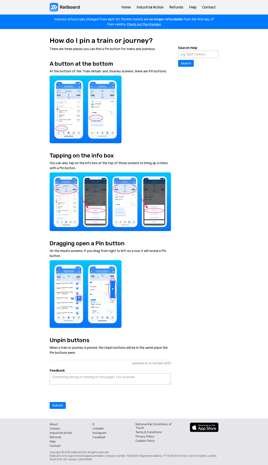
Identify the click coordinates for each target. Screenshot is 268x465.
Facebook (99, 437)
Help (53, 441)
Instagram (99, 433)
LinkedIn (98, 428)
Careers (55, 428)
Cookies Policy (145, 441)
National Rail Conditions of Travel (154, 426)
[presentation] (77, 394)
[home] (65, 7)
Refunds (55, 437)
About (54, 424)
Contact (55, 446)
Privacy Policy (145, 436)
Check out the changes (144, 24)
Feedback (57, 370)
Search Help (187, 48)
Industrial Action (61, 433)
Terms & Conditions (149, 432)
